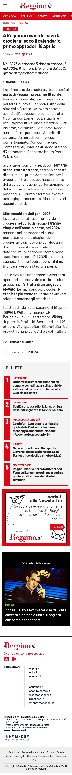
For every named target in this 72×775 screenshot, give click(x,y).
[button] (64, 24)
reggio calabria (22, 342)
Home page (9, 22)
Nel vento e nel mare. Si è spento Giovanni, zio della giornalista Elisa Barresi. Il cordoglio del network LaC (37, 451)
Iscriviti (57, 527)
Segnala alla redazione (33, 752)
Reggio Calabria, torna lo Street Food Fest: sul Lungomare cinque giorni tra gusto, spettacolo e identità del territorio (38, 474)
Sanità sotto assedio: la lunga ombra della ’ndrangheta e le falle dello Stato (38, 408)
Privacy (50, 752)
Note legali (19, 756)
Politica (23, 22)
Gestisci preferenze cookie (40, 756)
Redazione (13, 752)
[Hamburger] (5, 6)
